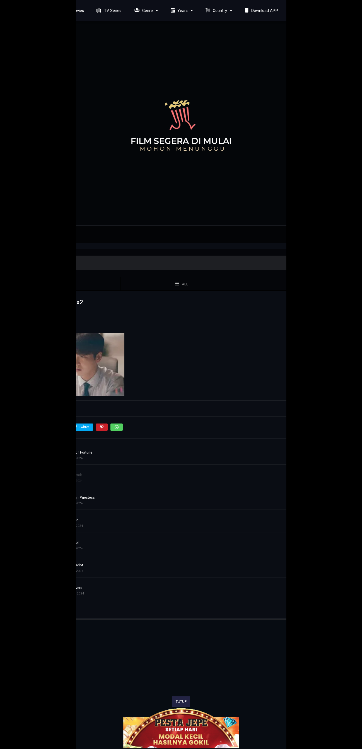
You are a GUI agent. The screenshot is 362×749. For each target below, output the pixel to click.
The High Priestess (79, 497)
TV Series (108, 11)
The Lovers (73, 587)
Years (178, 11)
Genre (142, 11)
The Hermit (73, 475)
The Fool (71, 542)
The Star (71, 520)
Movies (73, 11)
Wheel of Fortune (78, 452)
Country (215, 11)
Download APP (260, 11)
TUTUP (181, 701)
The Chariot (73, 565)
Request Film (304, 11)
